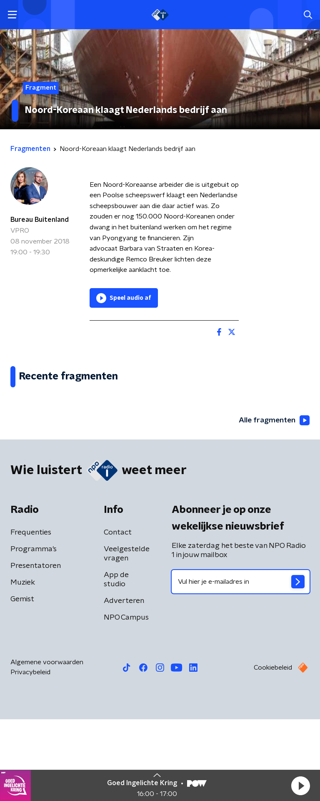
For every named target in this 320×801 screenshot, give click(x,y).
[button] (300, 785)
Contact (118, 614)
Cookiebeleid (273, 749)
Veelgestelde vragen (127, 635)
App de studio (116, 661)
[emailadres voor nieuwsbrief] (241, 663)
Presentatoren (35, 647)
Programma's (33, 631)
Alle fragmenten (273, 502)
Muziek (22, 664)
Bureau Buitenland (39, 219)
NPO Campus (126, 699)
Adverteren (124, 682)
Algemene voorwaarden (46, 744)
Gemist (22, 681)
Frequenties (30, 614)
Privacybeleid (30, 754)
